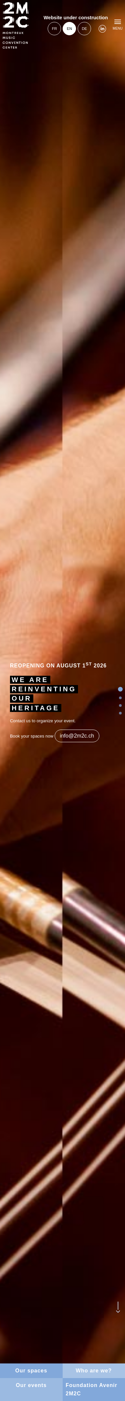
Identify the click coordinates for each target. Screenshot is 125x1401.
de (84, 29)
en (69, 29)
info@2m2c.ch (77, 736)
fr (54, 29)
